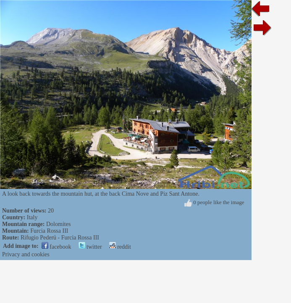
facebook (56, 247)
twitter (90, 247)
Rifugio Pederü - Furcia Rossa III (60, 237)
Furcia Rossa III (49, 231)
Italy (32, 217)
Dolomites (58, 224)
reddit (120, 247)
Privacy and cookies (26, 254)
